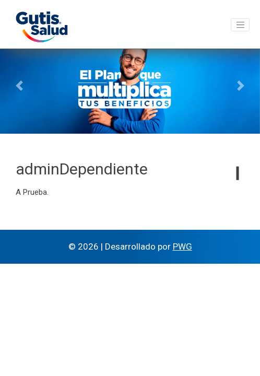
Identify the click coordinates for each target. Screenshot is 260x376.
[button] (19, 86)
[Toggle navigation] (240, 25)
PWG (182, 246)
